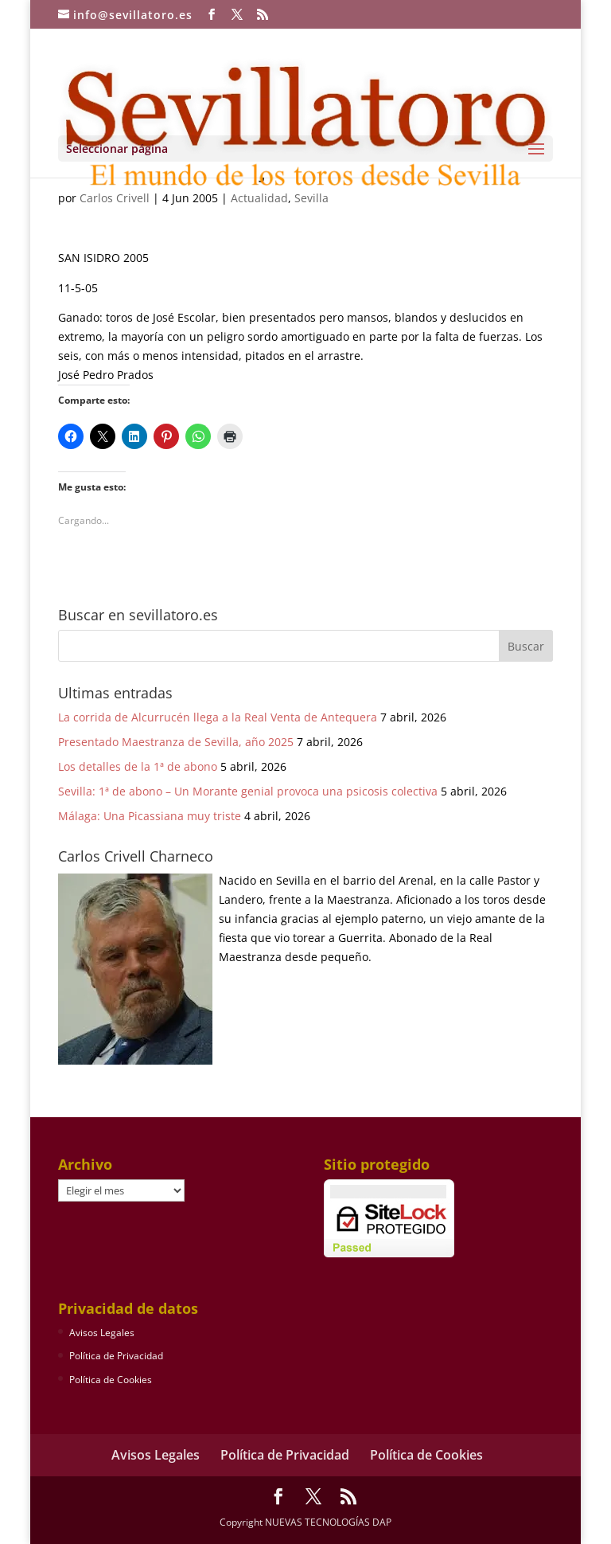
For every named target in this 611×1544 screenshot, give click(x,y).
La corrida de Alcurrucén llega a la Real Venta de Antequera (217, 717)
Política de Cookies (110, 1379)
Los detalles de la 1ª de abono (137, 766)
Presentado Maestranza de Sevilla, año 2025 (176, 741)
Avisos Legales (101, 1332)
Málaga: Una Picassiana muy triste (149, 815)
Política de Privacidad (116, 1355)
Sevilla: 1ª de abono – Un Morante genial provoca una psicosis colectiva (248, 791)
